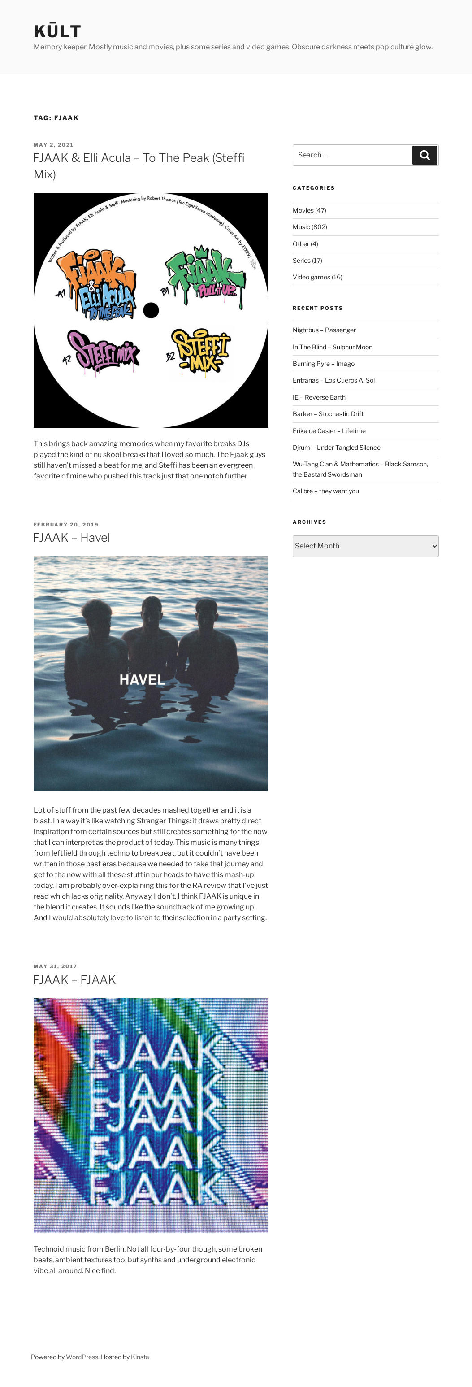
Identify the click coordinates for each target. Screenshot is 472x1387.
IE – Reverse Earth (319, 397)
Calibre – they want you (326, 491)
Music (301, 226)
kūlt (58, 31)
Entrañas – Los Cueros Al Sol (334, 380)
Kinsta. (141, 1357)
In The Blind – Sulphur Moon (332, 347)
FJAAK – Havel (71, 537)
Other (301, 244)
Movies (303, 210)
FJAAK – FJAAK (74, 980)
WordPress (82, 1357)
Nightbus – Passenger (324, 330)
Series (302, 260)
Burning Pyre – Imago (324, 363)
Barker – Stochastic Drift (328, 413)
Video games (311, 277)
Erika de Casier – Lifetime (329, 431)
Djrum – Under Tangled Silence (337, 447)
